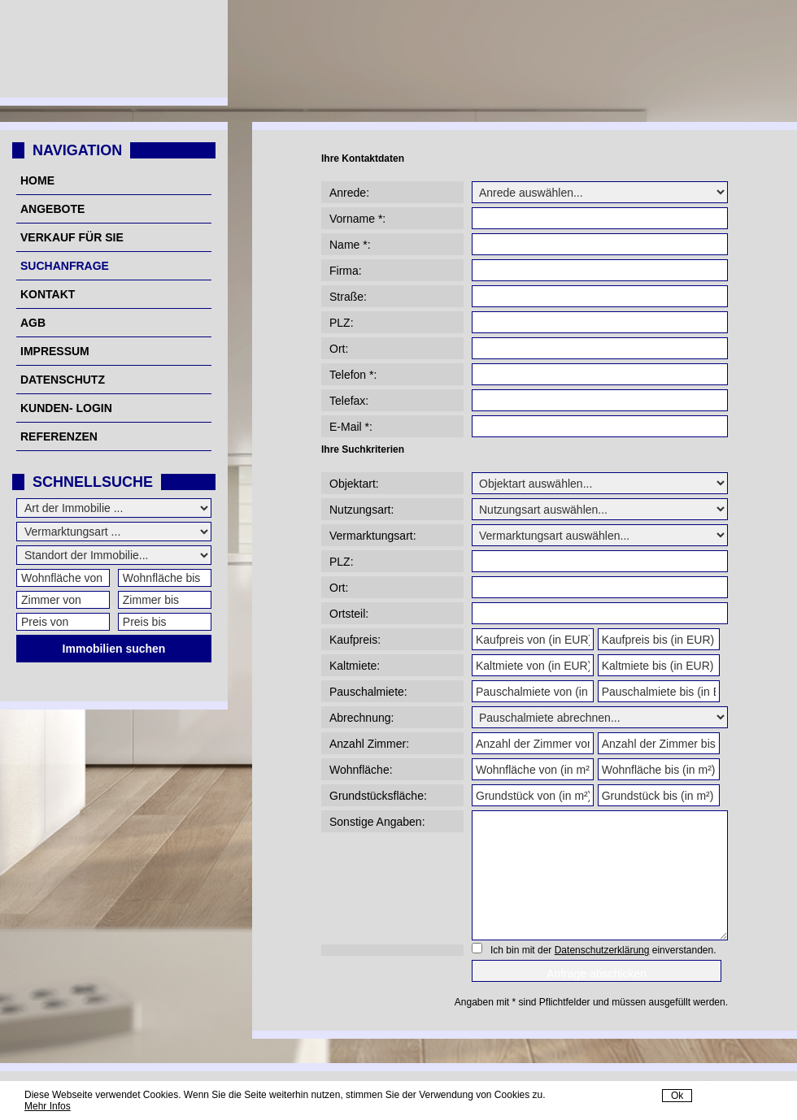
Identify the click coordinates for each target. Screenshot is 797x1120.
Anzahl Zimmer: (369, 743)
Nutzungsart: (361, 509)
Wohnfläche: (361, 769)
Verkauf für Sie (72, 237)
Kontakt (47, 294)
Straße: (348, 296)
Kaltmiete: (354, 665)
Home (37, 180)
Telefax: (348, 400)
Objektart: (354, 483)
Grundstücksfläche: (378, 795)
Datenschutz (62, 379)
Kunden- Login (66, 408)
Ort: (338, 348)
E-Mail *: (350, 426)
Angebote (52, 208)
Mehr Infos (47, 1106)
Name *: (350, 244)
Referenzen (59, 436)
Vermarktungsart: (372, 535)
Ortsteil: (348, 613)
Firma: (345, 270)
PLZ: (341, 322)
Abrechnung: (361, 717)
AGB (33, 322)
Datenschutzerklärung (602, 950)
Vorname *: (357, 218)
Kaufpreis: (355, 639)
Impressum (54, 351)
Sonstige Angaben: (377, 821)
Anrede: (349, 192)
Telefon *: (353, 374)
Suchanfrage (64, 265)
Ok (677, 1095)
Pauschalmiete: (368, 691)
